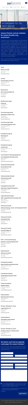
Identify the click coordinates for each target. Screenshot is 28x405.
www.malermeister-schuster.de (7, 301)
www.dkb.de (3, 96)
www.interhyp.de (4, 107)
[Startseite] (14, 3)
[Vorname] (7, 356)
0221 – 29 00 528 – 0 (6, 7)
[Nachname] (21, 356)
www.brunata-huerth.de (5, 171)
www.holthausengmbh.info (6, 212)
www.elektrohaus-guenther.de (6, 257)
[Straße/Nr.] (14, 362)
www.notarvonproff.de (5, 73)
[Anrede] (7, 353)
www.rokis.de (3, 246)
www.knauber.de (4, 151)
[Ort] (21, 365)
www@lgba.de (3, 202)
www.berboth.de (4, 223)
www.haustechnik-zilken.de (6, 234)
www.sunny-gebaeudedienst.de (7, 161)
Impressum (7, 402)
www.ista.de (3, 182)
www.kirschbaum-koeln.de (6, 335)
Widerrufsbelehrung (13, 402)
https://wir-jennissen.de (5, 85)
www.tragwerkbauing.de (5, 192)
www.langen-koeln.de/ (5, 312)
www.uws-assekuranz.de (5, 119)
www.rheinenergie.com (5, 140)
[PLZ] (7, 365)
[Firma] (14, 358)
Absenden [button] (23, 393)
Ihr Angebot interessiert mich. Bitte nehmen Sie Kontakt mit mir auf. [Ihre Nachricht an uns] (14, 375)
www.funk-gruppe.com (5, 128)
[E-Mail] (21, 367)
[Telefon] (7, 367)
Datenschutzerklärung (10, 383)
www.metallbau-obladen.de (6, 289)
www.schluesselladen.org (6, 323)
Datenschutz (20, 402)
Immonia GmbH (23, 400)
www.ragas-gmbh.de (5, 268)
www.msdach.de (4, 280)
